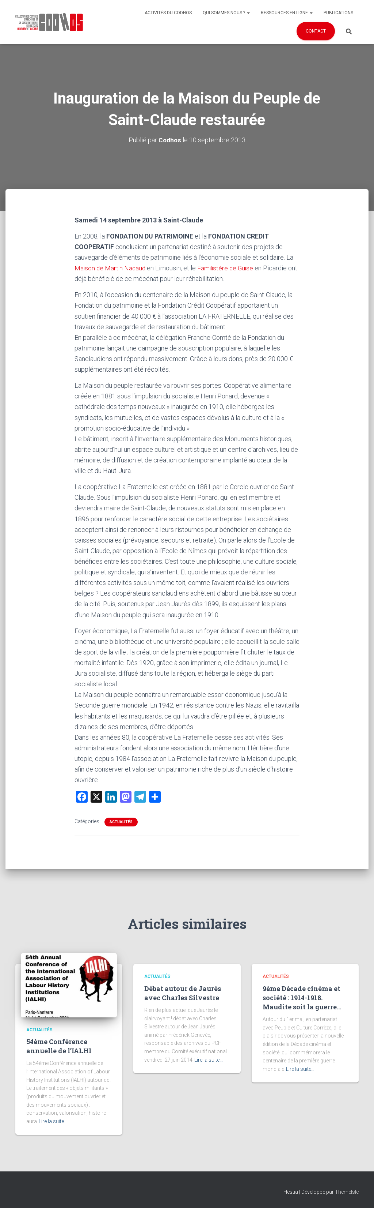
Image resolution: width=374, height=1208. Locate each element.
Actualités (121, 822)
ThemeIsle (347, 1192)
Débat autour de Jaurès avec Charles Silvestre (182, 993)
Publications (338, 12)
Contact (316, 31)
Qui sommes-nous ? (226, 12)
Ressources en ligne (287, 12)
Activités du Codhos (168, 12)
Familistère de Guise (229, 268)
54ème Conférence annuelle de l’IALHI (58, 1046)
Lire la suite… (53, 1121)
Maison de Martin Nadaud (112, 268)
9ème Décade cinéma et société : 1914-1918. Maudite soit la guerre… (302, 997)
